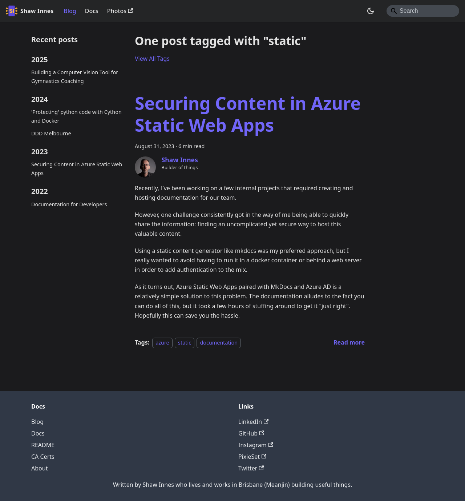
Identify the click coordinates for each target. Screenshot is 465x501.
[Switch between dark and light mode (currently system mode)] (370, 11)
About (39, 468)
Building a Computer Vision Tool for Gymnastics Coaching (74, 76)
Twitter (251, 468)
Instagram (255, 445)
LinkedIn (253, 422)
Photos (120, 11)
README (42, 445)
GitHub (251, 433)
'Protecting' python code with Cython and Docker (76, 116)
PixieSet (252, 457)
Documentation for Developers (69, 204)
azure (162, 342)
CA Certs (42, 457)
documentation (219, 342)
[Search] (423, 11)
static (184, 342)
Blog (70, 11)
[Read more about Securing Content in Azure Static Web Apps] (349, 342)
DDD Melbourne (51, 133)
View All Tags (152, 59)
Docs (91, 11)
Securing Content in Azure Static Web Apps (76, 168)
